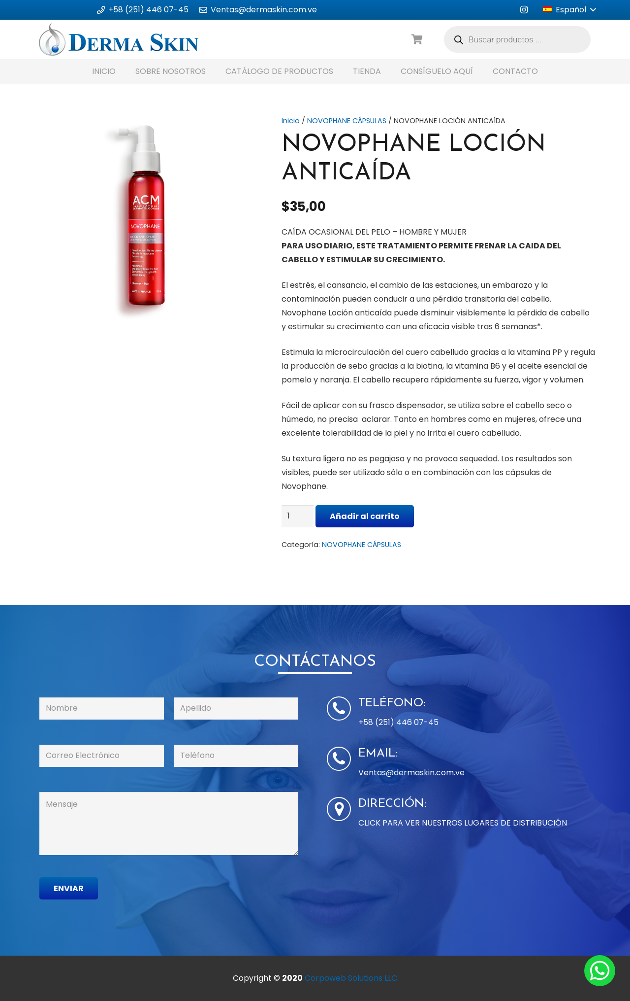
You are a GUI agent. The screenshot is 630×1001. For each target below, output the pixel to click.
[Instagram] (524, 10)
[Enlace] (118, 39)
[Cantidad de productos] (298, 516)
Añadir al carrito (365, 516)
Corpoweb (351, 978)
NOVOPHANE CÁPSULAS (346, 121)
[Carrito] (417, 40)
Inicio (291, 121)
